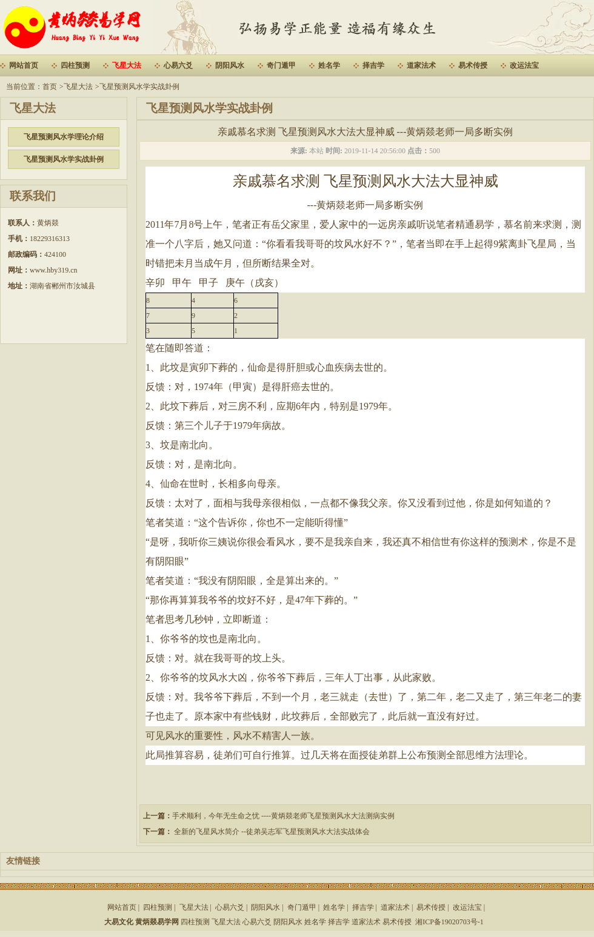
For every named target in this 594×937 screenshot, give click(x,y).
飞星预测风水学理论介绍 (64, 137)
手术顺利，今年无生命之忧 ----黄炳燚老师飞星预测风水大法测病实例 (283, 816)
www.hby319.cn (54, 270)
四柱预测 (75, 65)
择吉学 (373, 65)
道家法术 (421, 65)
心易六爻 (178, 65)
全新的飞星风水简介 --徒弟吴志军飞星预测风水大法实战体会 (271, 831)
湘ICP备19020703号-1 (449, 922)
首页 (49, 86)
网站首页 (23, 65)
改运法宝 (524, 65)
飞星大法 (126, 65)
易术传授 (472, 65)
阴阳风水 (229, 65)
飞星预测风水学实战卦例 (139, 86)
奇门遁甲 (281, 65)
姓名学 (329, 65)
